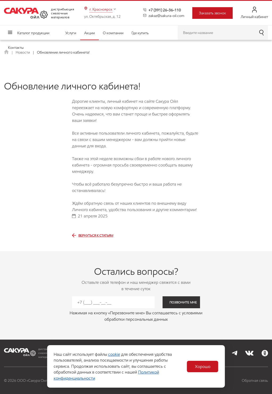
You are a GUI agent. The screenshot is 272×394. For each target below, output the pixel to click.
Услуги (70, 33)
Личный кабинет (254, 13)
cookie (114, 354)
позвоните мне (183, 302)
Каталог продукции (33, 33)
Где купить (140, 33)
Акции (89, 33)
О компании (113, 33)
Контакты (16, 47)
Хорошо (202, 366)
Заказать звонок (212, 13)
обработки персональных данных (136, 319)
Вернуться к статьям (92, 235)
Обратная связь (255, 380)
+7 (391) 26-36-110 (164, 10)
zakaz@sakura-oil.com (166, 15)
